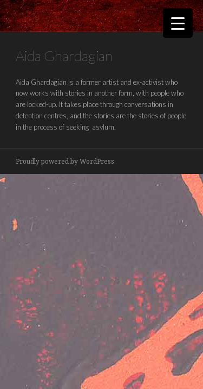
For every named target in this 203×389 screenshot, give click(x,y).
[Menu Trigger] (178, 23)
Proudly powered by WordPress (65, 161)
